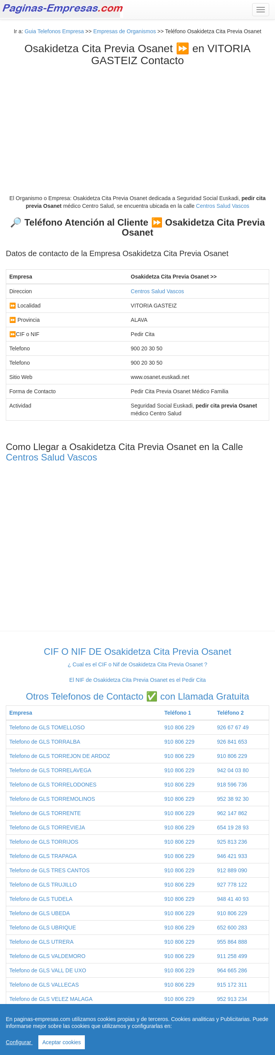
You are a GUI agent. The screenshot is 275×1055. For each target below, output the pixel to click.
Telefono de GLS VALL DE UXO (47, 970)
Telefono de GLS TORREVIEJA (47, 827)
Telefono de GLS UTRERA (41, 942)
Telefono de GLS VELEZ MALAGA (51, 999)
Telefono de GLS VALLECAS (44, 985)
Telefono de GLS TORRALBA (44, 742)
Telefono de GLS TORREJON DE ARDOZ (59, 756)
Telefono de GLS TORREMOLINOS (52, 799)
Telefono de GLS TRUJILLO (43, 885)
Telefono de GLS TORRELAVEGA (50, 770)
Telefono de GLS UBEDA (39, 913)
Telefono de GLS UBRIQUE (42, 927)
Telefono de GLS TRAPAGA (43, 856)
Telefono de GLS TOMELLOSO (47, 727)
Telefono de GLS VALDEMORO (47, 956)
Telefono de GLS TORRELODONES (52, 784)
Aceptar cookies (61, 1042)
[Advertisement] (137, 125)
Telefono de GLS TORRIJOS (43, 842)
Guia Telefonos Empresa (54, 31)
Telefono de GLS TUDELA (40, 899)
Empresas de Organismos (124, 31)
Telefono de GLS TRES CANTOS (49, 870)
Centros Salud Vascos (222, 206)
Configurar (19, 1042)
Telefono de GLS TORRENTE (45, 813)
